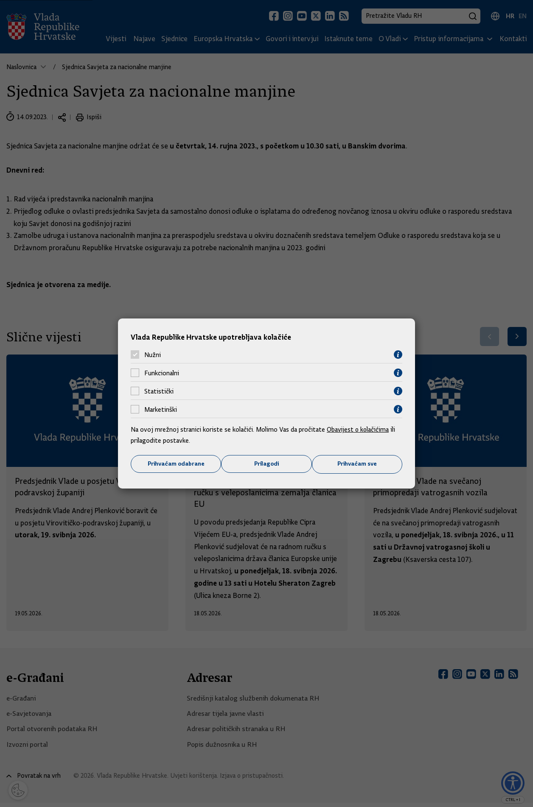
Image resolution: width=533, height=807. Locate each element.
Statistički (159, 391)
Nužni (152, 354)
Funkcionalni (161, 373)
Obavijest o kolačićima (358, 429)
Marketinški (160, 409)
